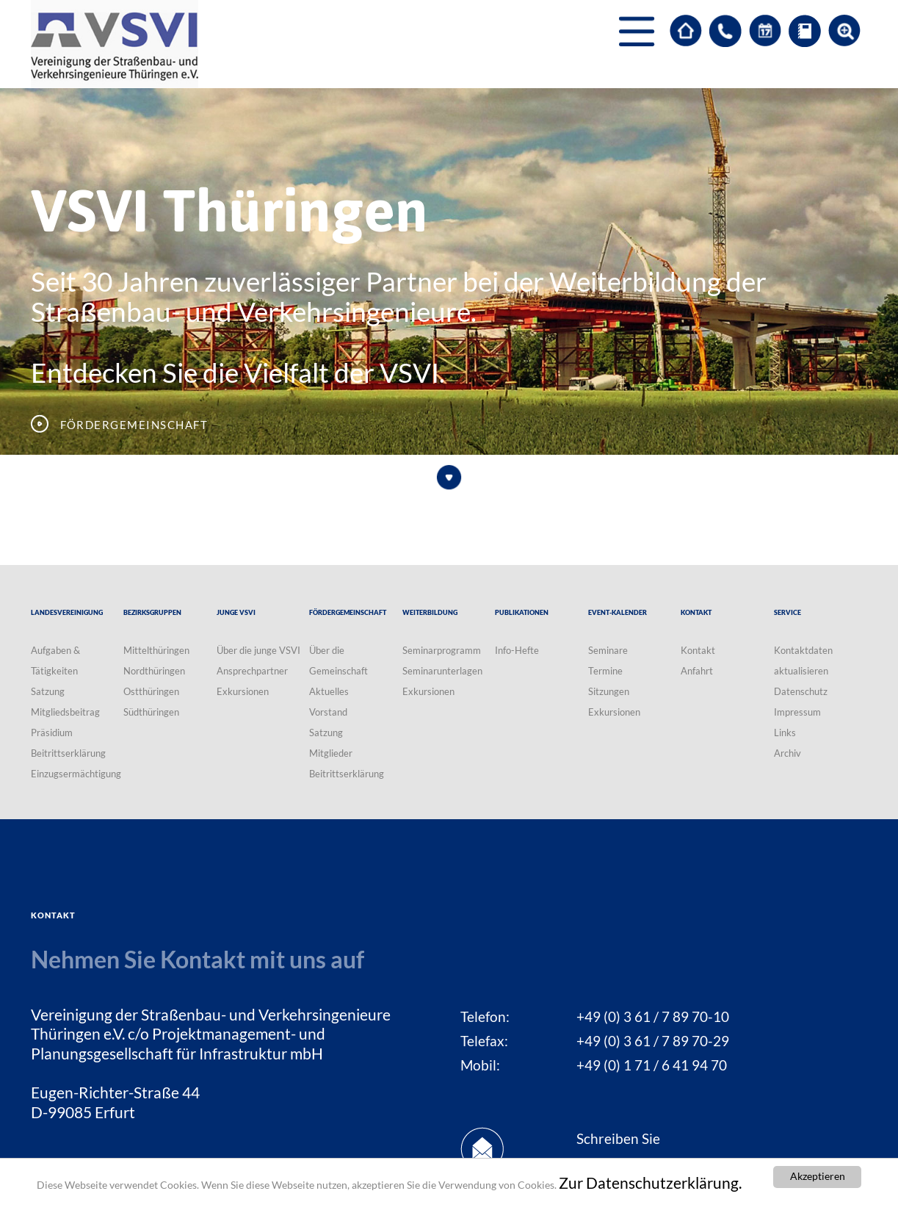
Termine (605, 671)
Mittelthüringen (156, 650)
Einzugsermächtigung (76, 774)
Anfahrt (697, 671)
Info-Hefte (517, 650)
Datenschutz (801, 691)
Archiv (787, 753)
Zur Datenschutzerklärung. (650, 1182)
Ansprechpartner (252, 671)
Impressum (797, 712)
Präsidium (52, 732)
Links (785, 732)
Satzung (48, 691)
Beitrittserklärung (68, 753)
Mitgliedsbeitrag (65, 712)
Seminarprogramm (441, 650)
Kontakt (698, 650)
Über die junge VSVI (258, 650)
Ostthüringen (151, 691)
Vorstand (328, 712)
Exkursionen (243, 691)
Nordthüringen (154, 671)
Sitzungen (608, 691)
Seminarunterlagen (442, 671)
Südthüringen (151, 712)
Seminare (608, 650)
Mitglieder (330, 753)
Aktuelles (329, 691)
